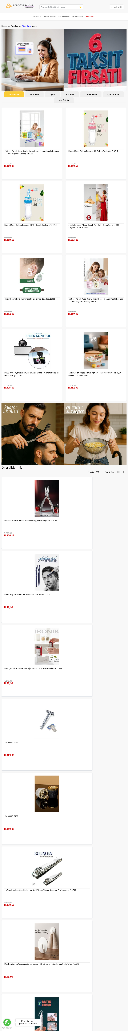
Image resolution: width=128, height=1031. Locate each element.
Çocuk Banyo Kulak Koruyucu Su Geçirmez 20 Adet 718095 (29, 299)
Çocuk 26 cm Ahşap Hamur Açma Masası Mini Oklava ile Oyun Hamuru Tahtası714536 (94, 374)
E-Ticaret (56, 1028)
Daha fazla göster (64, 933)
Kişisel (52, 94)
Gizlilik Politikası (40, 969)
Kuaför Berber (64, 16)
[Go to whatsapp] (7, 1022)
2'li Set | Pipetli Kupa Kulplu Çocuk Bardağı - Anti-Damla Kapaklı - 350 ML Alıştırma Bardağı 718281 (31, 152)
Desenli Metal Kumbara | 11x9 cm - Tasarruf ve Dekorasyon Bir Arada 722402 (95, 817)
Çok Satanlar (113, 94)
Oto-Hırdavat (77, 16)
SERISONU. (90, 16)
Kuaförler (70, 94)
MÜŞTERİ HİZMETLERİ (10, 976)
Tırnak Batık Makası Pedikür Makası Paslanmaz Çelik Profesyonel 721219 (90, 743)
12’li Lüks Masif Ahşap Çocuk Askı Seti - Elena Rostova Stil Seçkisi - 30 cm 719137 (93, 226)
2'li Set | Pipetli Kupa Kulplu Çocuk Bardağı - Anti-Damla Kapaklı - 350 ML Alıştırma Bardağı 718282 (95, 300)
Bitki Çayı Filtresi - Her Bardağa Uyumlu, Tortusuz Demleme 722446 (30, 595)
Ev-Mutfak (34, 94)
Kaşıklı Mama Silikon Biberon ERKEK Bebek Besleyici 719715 (30, 225)
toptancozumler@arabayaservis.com (65, 1009)
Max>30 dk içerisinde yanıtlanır (64, 1014)
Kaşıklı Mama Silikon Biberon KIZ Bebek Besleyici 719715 (93, 151)
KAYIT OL (122, 995)
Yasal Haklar (38, 973)
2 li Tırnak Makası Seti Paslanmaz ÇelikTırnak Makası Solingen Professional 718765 (94, 669)
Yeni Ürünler (64, 100)
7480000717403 (11, 668)
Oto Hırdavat (91, 94)
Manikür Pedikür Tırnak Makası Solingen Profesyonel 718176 (30, 520)
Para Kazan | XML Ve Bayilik (13, 965)
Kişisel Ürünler (50, 16)
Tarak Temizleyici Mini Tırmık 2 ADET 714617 (23, 890)
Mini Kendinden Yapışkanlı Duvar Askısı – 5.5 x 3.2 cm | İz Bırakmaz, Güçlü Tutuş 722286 (28, 743)
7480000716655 (75, 594)
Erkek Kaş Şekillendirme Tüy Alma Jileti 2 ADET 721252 (91, 520)
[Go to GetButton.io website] (7, 1028)
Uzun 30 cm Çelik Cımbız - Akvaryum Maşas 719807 (26, 816)
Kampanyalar (7, 973)
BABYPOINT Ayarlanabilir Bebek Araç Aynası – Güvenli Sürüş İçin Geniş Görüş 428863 (32, 374)
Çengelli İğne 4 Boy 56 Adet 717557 (83, 890)
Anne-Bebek (13, 94)
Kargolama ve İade (9, 969)
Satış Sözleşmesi (40, 976)
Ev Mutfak (37, 16)
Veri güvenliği (39, 965)
